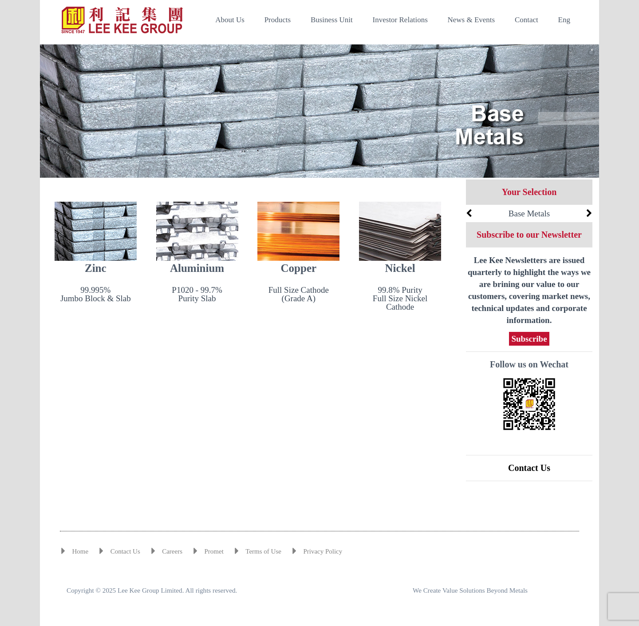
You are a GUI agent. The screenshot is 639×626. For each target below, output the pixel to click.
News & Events (471, 20)
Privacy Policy (322, 551)
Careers (172, 551)
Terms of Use (263, 551)
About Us (230, 20)
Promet (213, 551)
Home (80, 551)
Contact (526, 20)
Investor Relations (400, 20)
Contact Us (529, 468)
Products (277, 20)
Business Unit (332, 20)
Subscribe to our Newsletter (529, 234)
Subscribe (529, 338)
